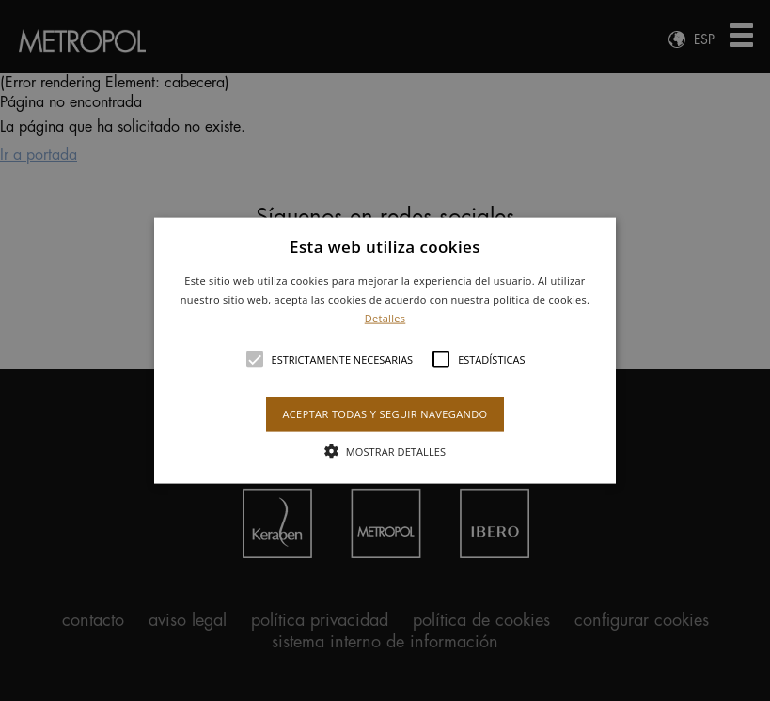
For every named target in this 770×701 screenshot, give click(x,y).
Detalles (385, 317)
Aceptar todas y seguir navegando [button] (384, 414)
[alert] (385, 350)
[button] (385, 351)
